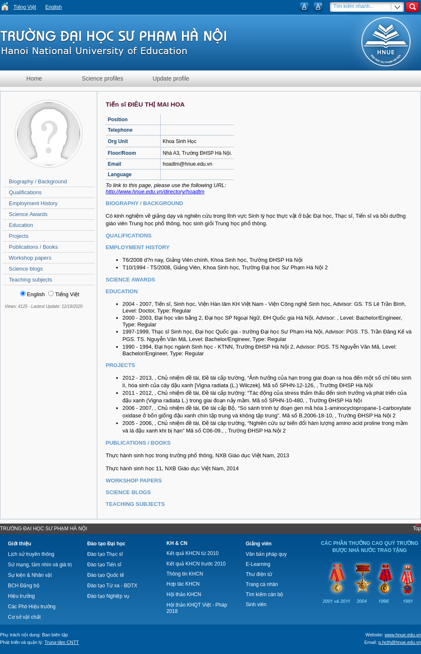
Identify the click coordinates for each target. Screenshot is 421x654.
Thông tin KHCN (184, 574)
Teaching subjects (30, 279)
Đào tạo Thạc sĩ (105, 554)
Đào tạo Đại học (106, 544)
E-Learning (258, 564)
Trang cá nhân (262, 584)
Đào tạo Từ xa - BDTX (112, 586)
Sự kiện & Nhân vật (30, 575)
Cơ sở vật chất (24, 617)
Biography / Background (38, 181)
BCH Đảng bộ (23, 586)
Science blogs (26, 269)
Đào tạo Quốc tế (105, 575)
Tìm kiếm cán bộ (264, 594)
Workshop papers (30, 258)
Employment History (33, 203)
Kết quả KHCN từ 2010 (192, 553)
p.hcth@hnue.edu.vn (399, 642)
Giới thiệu (19, 544)
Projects (19, 236)
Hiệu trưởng (21, 596)
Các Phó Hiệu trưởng (31, 607)
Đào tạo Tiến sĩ (104, 565)
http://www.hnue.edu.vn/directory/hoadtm (155, 191)
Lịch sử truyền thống (31, 554)
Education (21, 225)
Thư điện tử (259, 574)
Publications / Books (33, 247)
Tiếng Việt (24, 7)
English (53, 7)
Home (34, 78)
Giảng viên (259, 544)
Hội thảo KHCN (183, 594)
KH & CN (176, 543)
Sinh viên (256, 604)
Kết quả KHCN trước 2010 (196, 564)
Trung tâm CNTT (61, 642)
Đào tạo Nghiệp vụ (108, 596)
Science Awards (28, 214)
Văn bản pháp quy (266, 554)
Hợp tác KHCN (183, 584)
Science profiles (102, 78)
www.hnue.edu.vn (403, 634)
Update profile (171, 78)
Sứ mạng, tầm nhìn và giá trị (40, 565)
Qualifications (25, 192)
